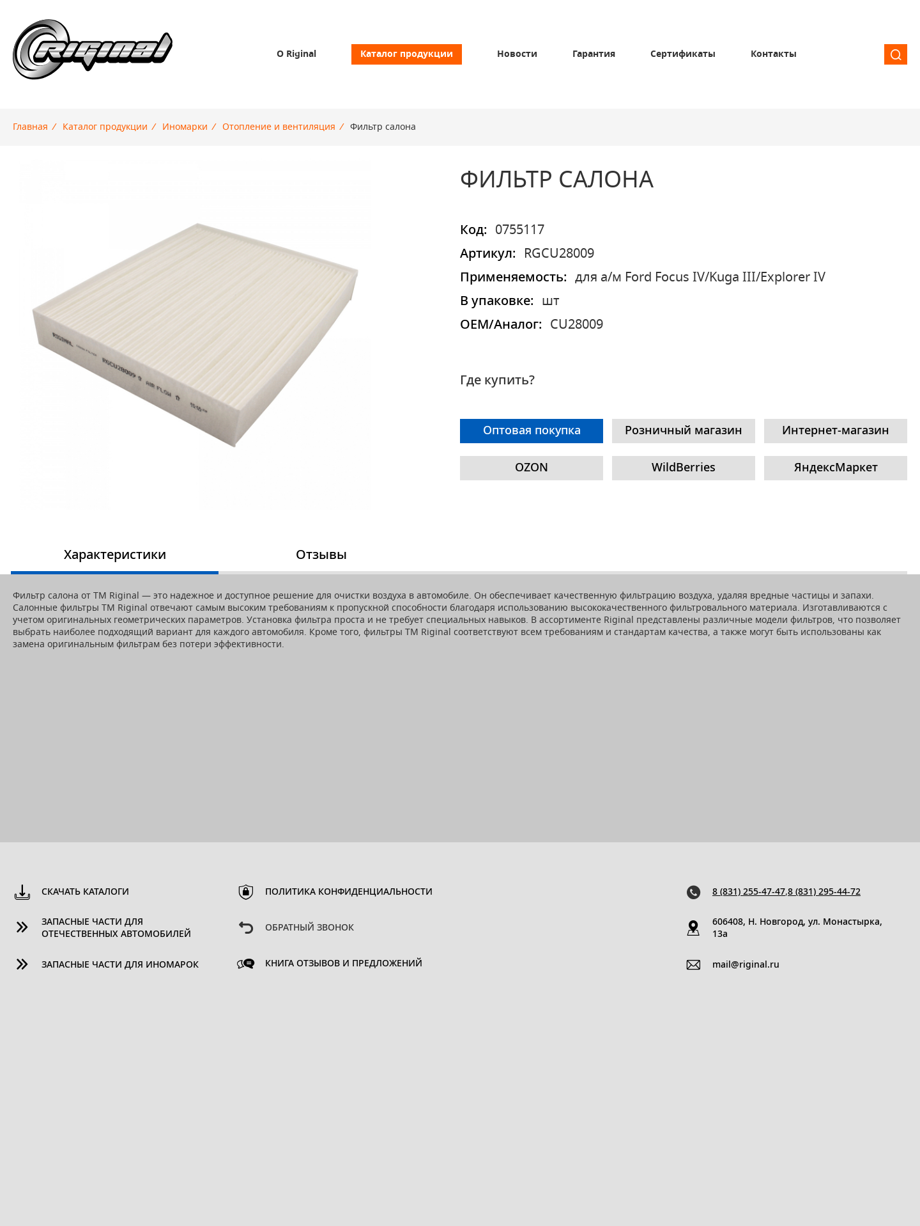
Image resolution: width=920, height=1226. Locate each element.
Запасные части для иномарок (120, 965)
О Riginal (296, 54)
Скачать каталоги (85, 892)
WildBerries (684, 468)
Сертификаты (683, 54)
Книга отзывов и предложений (343, 963)
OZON (531, 468)
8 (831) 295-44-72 (824, 892)
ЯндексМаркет (836, 468)
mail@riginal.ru (745, 965)
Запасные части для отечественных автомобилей (116, 928)
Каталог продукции (406, 54)
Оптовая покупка (532, 431)
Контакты (774, 54)
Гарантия (593, 54)
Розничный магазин (683, 431)
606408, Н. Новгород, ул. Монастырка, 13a (797, 928)
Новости (517, 54)
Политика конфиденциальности (349, 892)
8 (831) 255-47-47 (748, 892)
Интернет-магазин (835, 431)
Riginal (92, 54)
